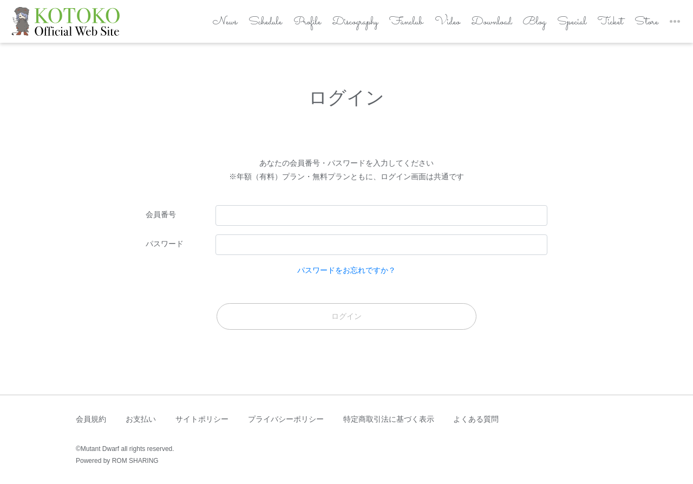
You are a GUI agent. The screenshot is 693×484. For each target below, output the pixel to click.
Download (474, 25)
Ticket (601, 25)
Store (639, 25)
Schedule (228, 25)
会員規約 (91, 419)
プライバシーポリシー (286, 419)
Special (560, 25)
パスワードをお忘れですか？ (346, 270)
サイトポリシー (201, 419)
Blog (520, 25)
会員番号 (161, 214)
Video (427, 25)
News (185, 25)
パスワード (165, 243)
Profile (272, 25)
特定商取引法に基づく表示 (388, 419)
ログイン (346, 316)
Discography (325, 25)
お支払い (141, 419)
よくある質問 (476, 419)
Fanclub (383, 25)
